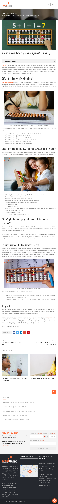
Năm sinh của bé (37, 440)
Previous (4, 340)
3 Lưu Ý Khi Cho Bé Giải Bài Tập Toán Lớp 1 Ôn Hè (16, 419)
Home (3, 13)
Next (54, 340)
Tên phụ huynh (36, 433)
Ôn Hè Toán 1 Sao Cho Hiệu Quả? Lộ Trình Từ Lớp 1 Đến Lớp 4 (19, 402)
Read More (6, 383)
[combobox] (46, 436)
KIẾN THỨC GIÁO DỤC (13, 13)
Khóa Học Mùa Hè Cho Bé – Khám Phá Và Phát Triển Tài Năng (19, 411)
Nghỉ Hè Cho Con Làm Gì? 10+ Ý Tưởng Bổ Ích (15, 415)
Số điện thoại (49, 433)
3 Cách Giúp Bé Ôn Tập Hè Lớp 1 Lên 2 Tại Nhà (42, 378)
